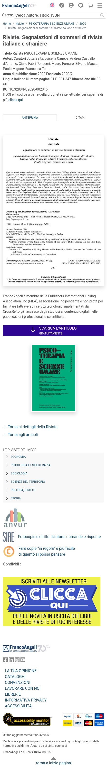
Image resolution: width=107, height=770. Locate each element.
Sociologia (19, 473)
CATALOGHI (15, 676)
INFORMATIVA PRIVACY (26, 700)
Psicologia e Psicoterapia (30, 465)
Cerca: (7, 15)
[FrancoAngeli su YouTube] (22, 661)
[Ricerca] (102, 15)
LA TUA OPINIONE (21, 670)
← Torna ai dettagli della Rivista (30, 427)
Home (7, 23)
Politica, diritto (23, 490)
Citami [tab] (80, 117)
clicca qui (15, 100)
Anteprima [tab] (30, 117)
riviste (20, 23)
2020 (82, 23)
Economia (18, 457)
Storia (16, 498)
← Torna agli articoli (20, 434)
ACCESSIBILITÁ (18, 706)
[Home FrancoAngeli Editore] (19, 6)
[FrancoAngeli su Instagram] (17, 661)
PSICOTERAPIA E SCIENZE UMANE (51, 23)
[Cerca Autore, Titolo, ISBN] (56, 15)
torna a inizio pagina (53, 763)
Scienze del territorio (28, 481)
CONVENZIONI (17, 682)
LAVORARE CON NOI (22, 688)
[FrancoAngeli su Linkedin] (11, 661)
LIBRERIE (13, 694)
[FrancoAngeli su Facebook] (5, 661)
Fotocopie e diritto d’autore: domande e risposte (59, 536)
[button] (51, 5)
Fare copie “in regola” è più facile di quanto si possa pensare (47, 551)
